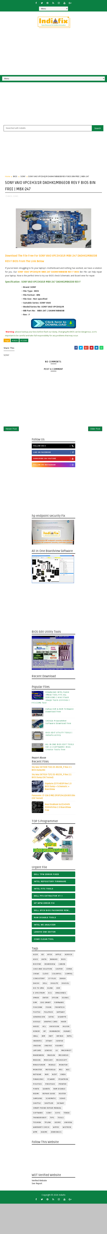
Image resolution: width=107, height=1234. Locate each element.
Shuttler (49, 1104)
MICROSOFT (61, 1061)
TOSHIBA (37, 1124)
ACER (35, 956)
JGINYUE (59, 1042)
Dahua (63, 980)
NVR (47, 1076)
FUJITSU (36, 1013)
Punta (36, 1090)
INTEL (69, 1037)
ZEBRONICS (56, 1133)
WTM (35, 1133)
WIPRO (56, 1128)
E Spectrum (39, 994)
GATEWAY (61, 1013)
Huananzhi (55, 1032)
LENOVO (48, 1052)
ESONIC (65, 999)
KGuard (59, 1047)
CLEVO (46, 975)
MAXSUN (51, 1056)
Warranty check (41, 1128)
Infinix (59, 1037)
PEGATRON (63, 1080)
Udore (58, 1124)
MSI (61, 1071)
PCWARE (51, 1080)
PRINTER (63, 1085)
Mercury (48, 1061)
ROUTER (62, 1095)
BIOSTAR (37, 965)
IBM (43, 1037)
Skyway (60, 1104)
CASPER (59, 970)
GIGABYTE (62, 1018)
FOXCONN (37, 1008)
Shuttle (37, 1104)
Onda (63, 1076)
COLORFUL (56, 975)
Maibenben (38, 1056)
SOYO (57, 1114)
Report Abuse (39, 758)
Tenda (67, 1114)
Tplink (48, 1124)
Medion (36, 1061)
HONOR (36, 1032)
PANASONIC (38, 1080)
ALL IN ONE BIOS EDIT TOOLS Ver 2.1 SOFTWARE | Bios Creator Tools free (60, 748)
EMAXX (36, 999)
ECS (50, 994)
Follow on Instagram (54, 466)
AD (42, 956)
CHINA (69, 970)
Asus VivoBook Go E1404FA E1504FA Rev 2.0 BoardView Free (58, 808)
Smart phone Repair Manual (47, 1109)
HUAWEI (67, 1032)
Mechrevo (64, 1056)
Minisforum (39, 1066)
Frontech (60, 1008)
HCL (44, 1028)
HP (44, 1032)
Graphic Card (50, 1023)
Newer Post (11, 429)
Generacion (39, 1018)
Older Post (95, 429)
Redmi (36, 1095)
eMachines (61, 994)
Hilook (66, 1028)
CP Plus (52, 980)
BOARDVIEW (50, 965)
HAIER (63, 1023)
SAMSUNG (37, 1100)
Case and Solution (42, 970)
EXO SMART (46, 1004)
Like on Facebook (54, 453)
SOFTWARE (38, 1114)
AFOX (49, 956)
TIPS (52, 1119)
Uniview (68, 1124)
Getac (51, 1018)
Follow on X (54, 447)
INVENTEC (37, 1042)
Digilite (54, 984)
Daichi (36, 984)
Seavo (63, 1100)
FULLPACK (48, 1013)
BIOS (15, 176)
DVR (58, 989)
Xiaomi (44, 1133)
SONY (22, 176)
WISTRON (67, 1128)
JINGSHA (37, 1047)
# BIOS (15, 340)
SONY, (15, 195)
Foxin (48, 1008)
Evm (35, 1004)
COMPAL (68, 975)
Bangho (54, 960)
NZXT (54, 1076)
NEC (68, 1071)
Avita (44, 960)
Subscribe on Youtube (54, 460)
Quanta (46, 1090)
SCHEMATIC (51, 1100)
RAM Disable (60, 1090)
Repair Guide (49, 1095)
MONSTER (37, 1071)
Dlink (50, 989)
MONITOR (63, 1066)
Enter (46, 999)
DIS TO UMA (38, 989)
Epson (55, 999)
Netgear (37, 1076)
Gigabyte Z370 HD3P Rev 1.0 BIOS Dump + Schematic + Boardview (58, 788)
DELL (45, 984)
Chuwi (36, 975)
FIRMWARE (59, 1004)
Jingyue (48, 1047)
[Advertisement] (38, 104)
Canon (62, 965)
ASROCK (68, 956)
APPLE (58, 956)
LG (57, 1052)
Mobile (52, 1066)
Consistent (39, 980)
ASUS (35, 960)
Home (7, 176)
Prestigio (50, 1085)
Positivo (37, 1085)
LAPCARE (37, 1052)
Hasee (36, 1028)
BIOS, (10, 195)
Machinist (66, 1052)
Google (36, 1023)
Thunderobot (40, 1119)
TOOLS (61, 1119)
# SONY (24, 340)
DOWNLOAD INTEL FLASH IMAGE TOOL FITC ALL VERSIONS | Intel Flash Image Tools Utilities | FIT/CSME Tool (51, 698)
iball (35, 1037)
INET (51, 1037)
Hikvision (54, 1028)
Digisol (65, 984)
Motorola (51, 1071)
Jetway (49, 1042)
